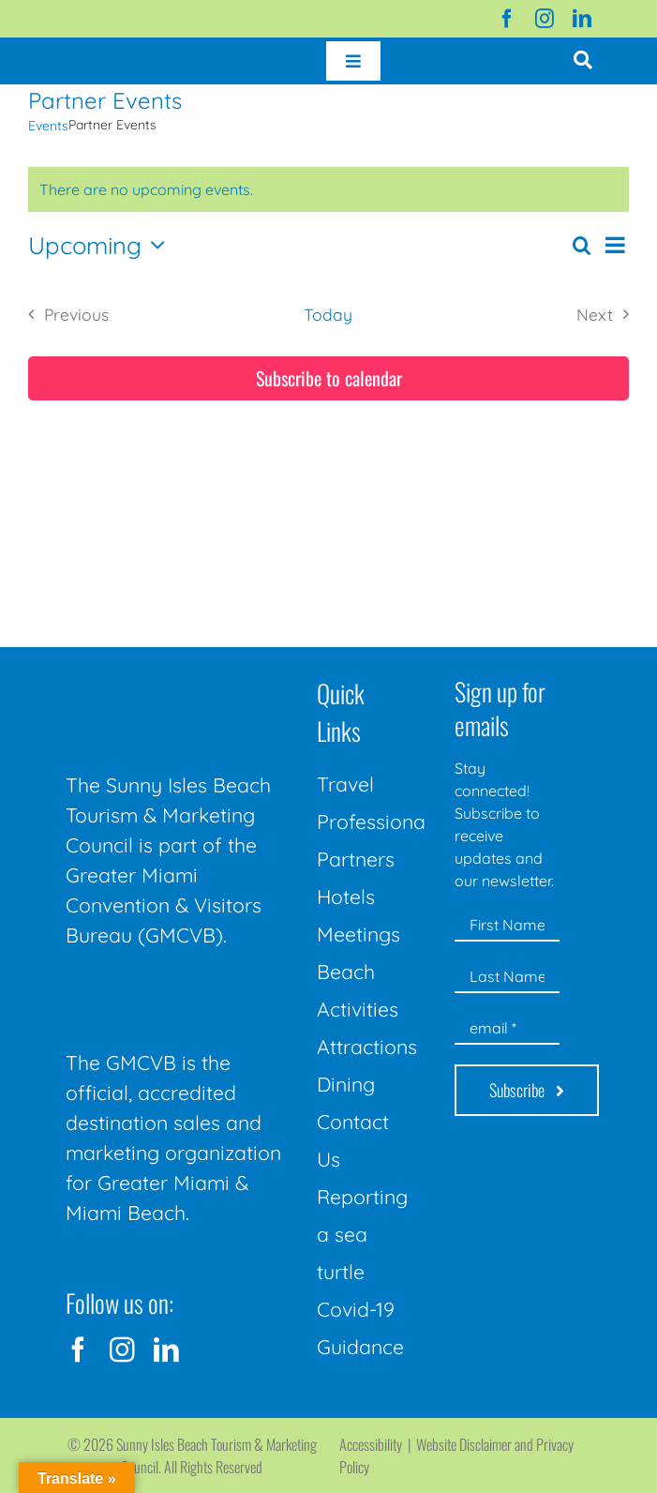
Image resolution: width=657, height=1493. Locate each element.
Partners (356, 859)
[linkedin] (582, 18)
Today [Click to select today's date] (328, 314)
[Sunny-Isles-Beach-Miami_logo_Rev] (182, 675)
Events (48, 125)
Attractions (367, 1046)
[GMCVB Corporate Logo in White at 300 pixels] (182, 992)
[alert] (328, 189)
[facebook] (507, 18)
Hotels (346, 896)
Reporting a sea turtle (362, 1234)
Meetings (358, 934)
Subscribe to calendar (329, 378)
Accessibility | (377, 1444)
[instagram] (544, 18)
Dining (346, 1084)
